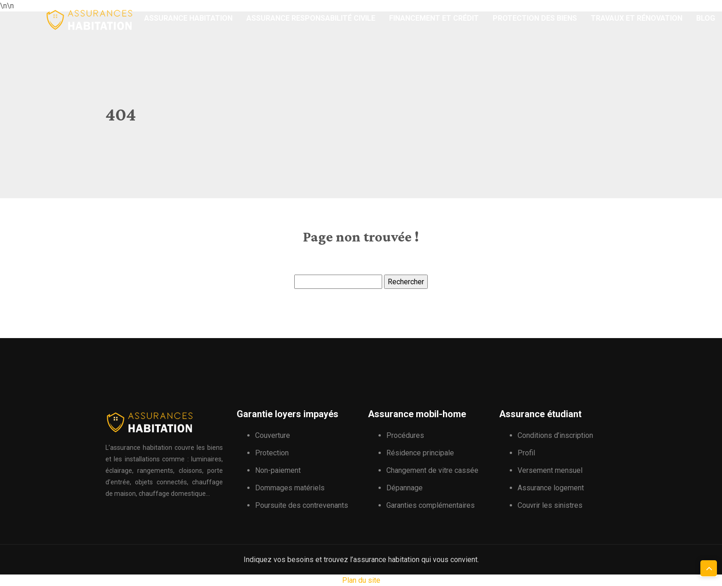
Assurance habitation (188, 18)
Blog (705, 18)
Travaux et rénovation (636, 18)
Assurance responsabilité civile (310, 18)
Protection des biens (535, 18)
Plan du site (361, 580)
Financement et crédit (434, 18)
